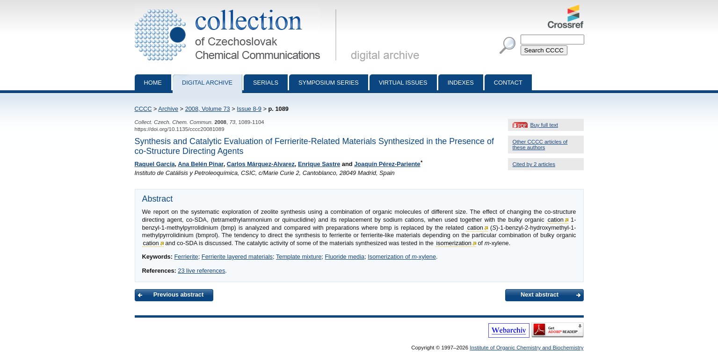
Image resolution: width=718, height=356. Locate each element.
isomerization (453, 243)
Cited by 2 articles (534, 164)
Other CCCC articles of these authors (540, 144)
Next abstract (539, 294)
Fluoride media (344, 256)
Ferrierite (186, 256)
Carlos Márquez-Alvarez (261, 163)
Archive (168, 108)
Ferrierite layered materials (237, 256)
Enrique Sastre (319, 163)
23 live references (201, 270)
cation (556, 219)
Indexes (461, 82)
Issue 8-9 (249, 108)
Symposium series (328, 82)
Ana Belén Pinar (200, 163)
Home (153, 82)
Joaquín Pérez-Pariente (387, 163)
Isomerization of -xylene (402, 256)
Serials (265, 82)
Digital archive (207, 82)
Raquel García (155, 163)
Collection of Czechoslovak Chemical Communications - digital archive (237, 8)
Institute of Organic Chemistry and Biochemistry (526, 347)
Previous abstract (178, 294)
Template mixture (298, 256)
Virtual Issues (403, 82)
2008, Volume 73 (207, 108)
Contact (508, 82)
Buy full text (544, 125)
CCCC (143, 108)
